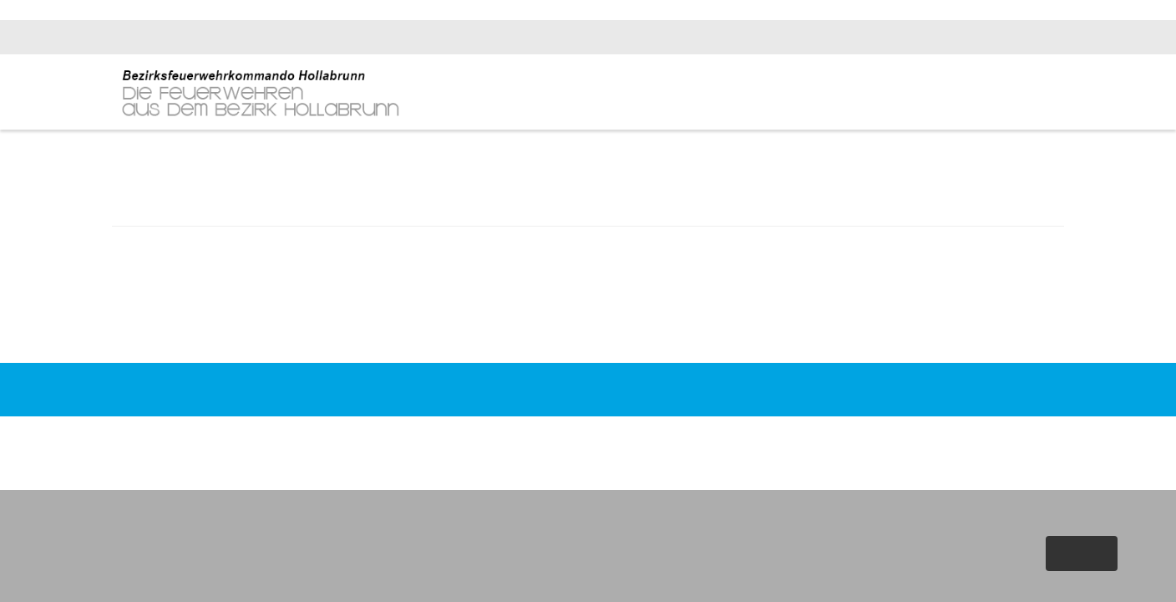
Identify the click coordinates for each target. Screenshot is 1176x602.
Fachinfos (953, 94)
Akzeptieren (1080, 553)
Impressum (777, 420)
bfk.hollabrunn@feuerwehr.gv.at (983, 37)
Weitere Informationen (1044, 584)
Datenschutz (851, 420)
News (842, 94)
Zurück (588, 337)
